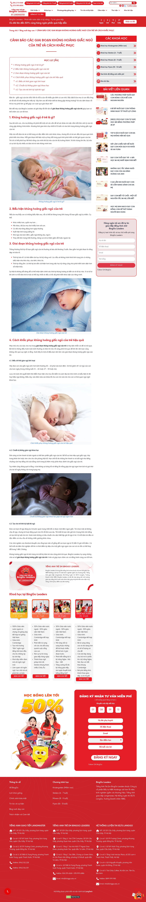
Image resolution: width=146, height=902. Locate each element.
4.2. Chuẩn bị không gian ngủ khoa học (32, 86)
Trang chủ (13, 31)
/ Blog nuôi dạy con (26, 31)
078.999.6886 (18, 5)
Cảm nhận (102, 10)
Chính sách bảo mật (17, 798)
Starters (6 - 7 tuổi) (60, 793)
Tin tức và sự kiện (16, 804)
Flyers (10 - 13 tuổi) (60, 804)
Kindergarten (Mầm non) (63, 788)
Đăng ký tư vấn (36, 14)
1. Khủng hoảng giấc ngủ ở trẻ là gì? (28, 65)
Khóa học (48, 10)
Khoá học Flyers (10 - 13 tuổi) (109, 67)
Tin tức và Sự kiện (86, 10)
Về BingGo (13, 788)
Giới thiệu (35, 10)
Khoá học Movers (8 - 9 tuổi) (109, 60)
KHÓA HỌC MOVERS (62, 614)
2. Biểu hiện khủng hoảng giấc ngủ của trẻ (31, 69)
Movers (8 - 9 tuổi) (60, 798)
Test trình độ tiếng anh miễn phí (110, 74)
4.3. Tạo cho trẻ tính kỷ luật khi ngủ (30, 90)
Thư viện (115, 10)
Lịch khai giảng (15, 793)
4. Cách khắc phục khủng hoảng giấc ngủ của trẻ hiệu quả (38, 77)
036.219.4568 (18, 3)
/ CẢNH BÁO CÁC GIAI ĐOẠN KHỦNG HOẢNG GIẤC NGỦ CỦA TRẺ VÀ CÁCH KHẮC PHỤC (74, 31)
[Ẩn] (56, 60)
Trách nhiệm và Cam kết (19, 815)
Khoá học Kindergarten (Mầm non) (112, 46)
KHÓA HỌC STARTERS (40, 614)
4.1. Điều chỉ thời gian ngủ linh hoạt (30, 82)
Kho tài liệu (128, 10)
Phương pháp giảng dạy (66, 10)
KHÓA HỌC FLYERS (84, 614)
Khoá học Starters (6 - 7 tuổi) (109, 53)
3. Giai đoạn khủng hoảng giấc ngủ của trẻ (31, 73)
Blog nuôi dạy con (16, 809)
